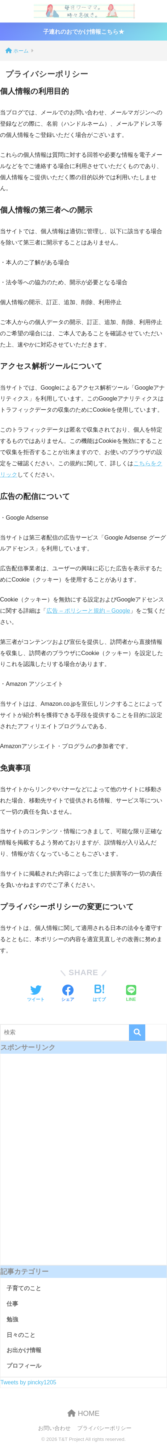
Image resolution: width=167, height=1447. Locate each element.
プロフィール (24, 1366)
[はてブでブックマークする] (99, 994)
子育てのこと (24, 1288)
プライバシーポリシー (104, 1428)
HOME (83, 1413)
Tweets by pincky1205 (28, 1382)
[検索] (137, 1032)
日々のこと (21, 1335)
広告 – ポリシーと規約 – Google (88, 611)
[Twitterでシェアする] (36, 994)
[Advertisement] (83, 1164)
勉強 (12, 1319)
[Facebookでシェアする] (67, 994)
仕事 (12, 1304)
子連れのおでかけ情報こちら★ (83, 32)
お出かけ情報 (24, 1350)
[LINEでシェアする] (131, 994)
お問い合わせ (54, 1428)
